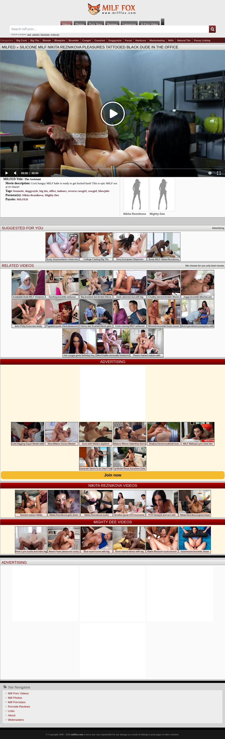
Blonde (47, 40)
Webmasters (16, 719)
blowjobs (103, 191)
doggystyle (31, 191)
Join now (112, 475)
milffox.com (77, 734)
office (52, 191)
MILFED (8, 47)
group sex (55, 34)
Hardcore (140, 40)
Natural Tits (184, 40)
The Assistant (32, 179)
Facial (128, 40)
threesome (45, 34)
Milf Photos (15, 697)
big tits (44, 191)
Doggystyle (115, 40)
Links (11, 711)
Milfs (171, 40)
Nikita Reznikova (32, 195)
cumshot (36, 34)
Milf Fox (112, 9)
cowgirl (92, 191)
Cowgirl (86, 40)
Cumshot (99, 40)
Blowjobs (59, 40)
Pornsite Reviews (19, 706)
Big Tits (34, 40)
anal (29, 34)
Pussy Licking (202, 40)
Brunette (74, 40)
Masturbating (157, 40)
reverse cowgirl (77, 191)
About (11, 715)
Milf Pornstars (16, 702)
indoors (62, 191)
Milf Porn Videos (18, 693)
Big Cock (21, 40)
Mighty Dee (52, 195)
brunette (18, 191)
